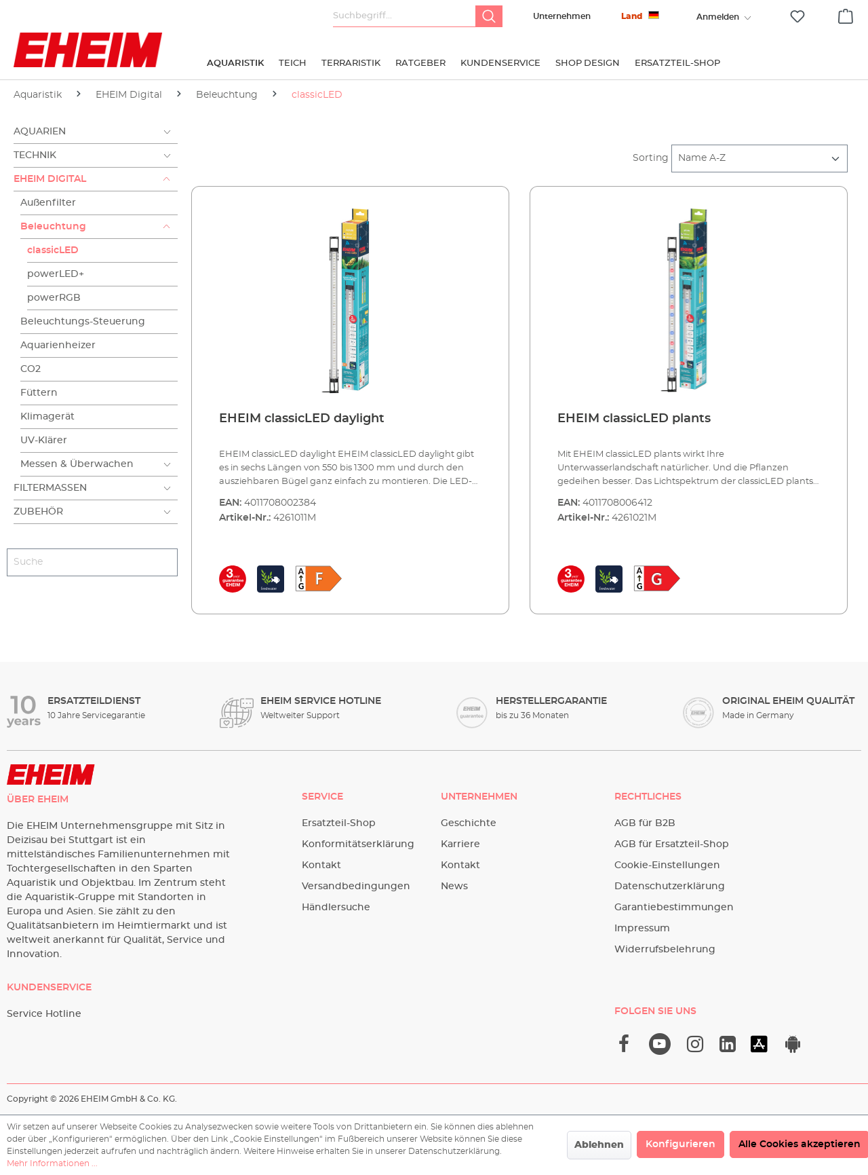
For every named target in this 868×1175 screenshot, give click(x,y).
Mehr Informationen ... (52, 1163)
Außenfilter (48, 203)
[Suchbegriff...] (404, 16)
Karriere (460, 844)
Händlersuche (336, 907)
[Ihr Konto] (717, 17)
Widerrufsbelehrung (664, 949)
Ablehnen (599, 1145)
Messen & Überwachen (77, 464)
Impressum (642, 928)
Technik (35, 155)
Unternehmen (562, 16)
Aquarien (40, 131)
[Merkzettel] (797, 16)
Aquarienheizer (58, 345)
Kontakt (321, 865)
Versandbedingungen (356, 886)
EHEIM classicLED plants (634, 419)
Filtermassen (50, 488)
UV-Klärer (43, 440)
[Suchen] (488, 16)
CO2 (30, 369)
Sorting (651, 158)
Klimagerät (47, 417)
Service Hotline (44, 1014)
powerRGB (54, 298)
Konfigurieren (680, 1144)
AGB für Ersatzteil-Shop (671, 844)
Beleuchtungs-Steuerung (82, 322)
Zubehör (38, 512)
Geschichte (468, 823)
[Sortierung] (759, 158)
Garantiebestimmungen (674, 907)
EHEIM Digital (50, 179)
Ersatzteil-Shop (339, 823)
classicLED (53, 250)
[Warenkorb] (845, 14)
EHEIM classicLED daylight (301, 419)
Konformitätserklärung (358, 844)
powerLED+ (55, 274)
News (454, 886)
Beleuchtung (53, 226)
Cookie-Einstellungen (667, 865)
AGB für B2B (644, 823)
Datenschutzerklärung (669, 886)
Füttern (39, 393)
